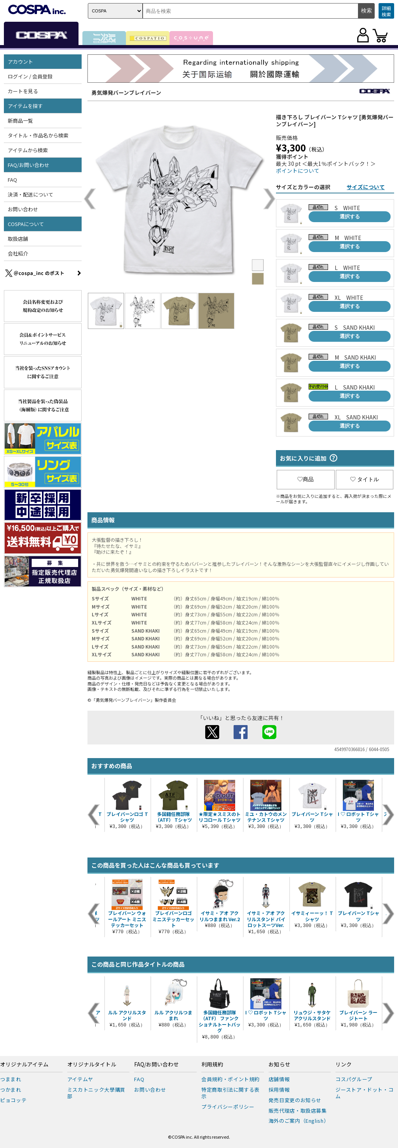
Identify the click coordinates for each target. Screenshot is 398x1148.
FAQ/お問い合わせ (28, 165)
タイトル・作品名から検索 (38, 135)
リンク (343, 1064)
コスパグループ (353, 1079)
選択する (350, 216)
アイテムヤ (80, 1079)
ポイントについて (297, 170)
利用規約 (212, 1064)
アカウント (20, 61)
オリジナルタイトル (91, 1064)
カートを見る (23, 91)
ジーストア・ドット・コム (364, 1093)
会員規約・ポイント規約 (230, 1079)
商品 (305, 479)
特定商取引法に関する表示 (230, 1093)
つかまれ (10, 1089)
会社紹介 (18, 253)
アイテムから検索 (28, 150)
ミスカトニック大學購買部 (96, 1093)
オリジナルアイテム (24, 1064)
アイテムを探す (25, 106)
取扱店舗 (18, 238)
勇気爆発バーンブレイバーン (126, 92)
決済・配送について (30, 194)
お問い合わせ (23, 209)
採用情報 (279, 1089)
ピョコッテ (13, 1100)
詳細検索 (386, 11)
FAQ (12, 179)
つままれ (10, 1079)
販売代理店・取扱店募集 (298, 1110)
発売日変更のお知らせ (295, 1100)
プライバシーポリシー (228, 1106)
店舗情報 (279, 1079)
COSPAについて (26, 224)
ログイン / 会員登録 (30, 76)
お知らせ (279, 1064)
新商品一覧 (20, 120)
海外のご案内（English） (299, 1120)
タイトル (364, 479)
